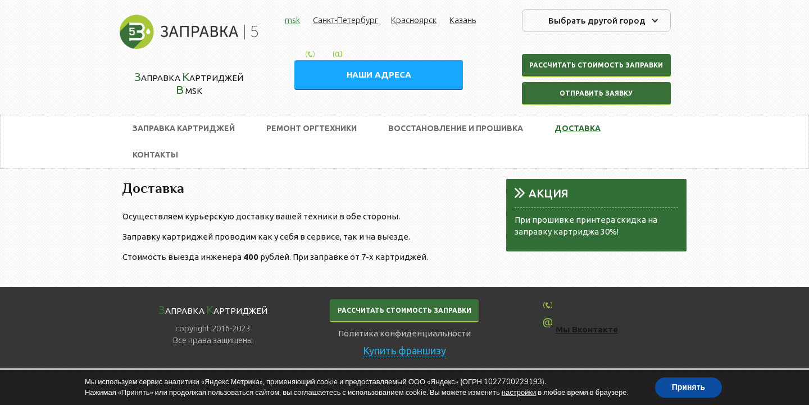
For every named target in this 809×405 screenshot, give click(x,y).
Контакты (155, 154)
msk (292, 20)
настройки (519, 393)
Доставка (578, 128)
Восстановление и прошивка (455, 128)
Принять (688, 387)
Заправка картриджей (184, 128)
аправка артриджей (212, 309)
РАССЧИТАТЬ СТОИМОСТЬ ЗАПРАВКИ (404, 310)
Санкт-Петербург (345, 20)
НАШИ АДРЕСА (379, 74)
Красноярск (414, 20)
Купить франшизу (404, 350)
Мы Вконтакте (587, 329)
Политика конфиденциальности (404, 333)
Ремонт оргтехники (311, 128)
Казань (462, 20)
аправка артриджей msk (188, 83)
